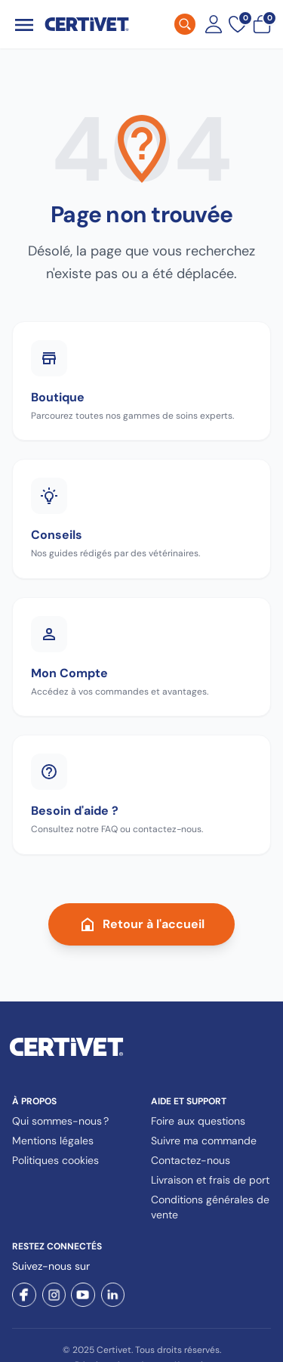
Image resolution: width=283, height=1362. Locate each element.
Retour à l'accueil (141, 924)
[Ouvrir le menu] (24, 24)
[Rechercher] (184, 24)
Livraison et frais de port (210, 1180)
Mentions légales (53, 1140)
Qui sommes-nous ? (60, 1121)
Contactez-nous (190, 1160)
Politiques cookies (55, 1160)
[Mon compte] (214, 24)
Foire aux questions (198, 1121)
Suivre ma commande (204, 1140)
